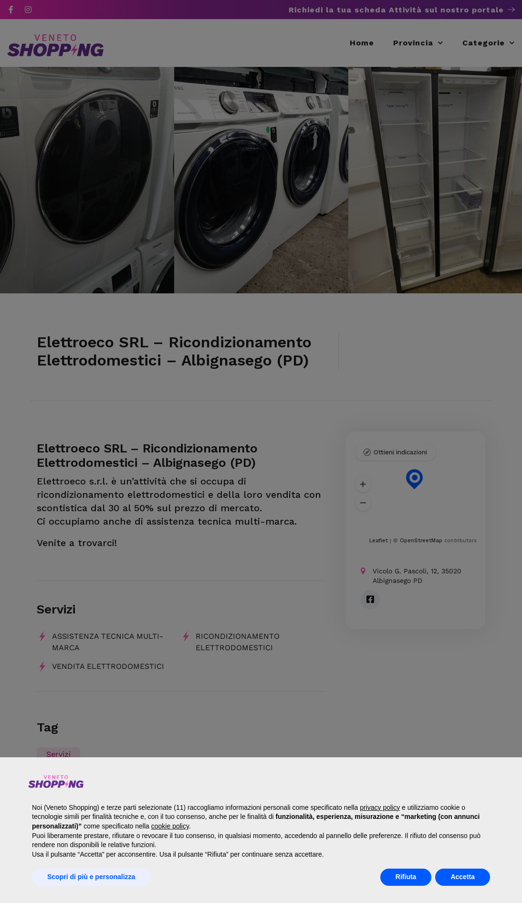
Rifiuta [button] (406, 877)
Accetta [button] (462, 877)
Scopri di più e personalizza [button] (91, 877)
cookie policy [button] (170, 826)
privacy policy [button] (380, 807)
